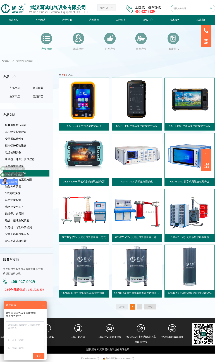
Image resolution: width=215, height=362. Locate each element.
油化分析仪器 (13, 186)
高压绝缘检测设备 (16, 132)
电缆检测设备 (13, 152)
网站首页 (6, 60)
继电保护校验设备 (16, 145)
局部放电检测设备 (16, 172)
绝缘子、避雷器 (14, 213)
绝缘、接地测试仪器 (17, 220)
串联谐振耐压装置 (16, 125)
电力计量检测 (13, 200)
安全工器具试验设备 (17, 234)
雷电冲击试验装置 (16, 241)
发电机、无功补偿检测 (18, 227)
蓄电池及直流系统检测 (18, 179)
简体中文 (104, 7)
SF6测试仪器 (12, 193)
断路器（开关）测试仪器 (20, 159)
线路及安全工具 (14, 206)
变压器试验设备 (14, 138)
